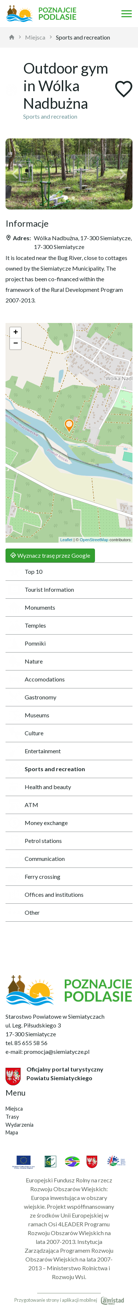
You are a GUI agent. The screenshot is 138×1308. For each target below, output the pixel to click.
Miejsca (35, 37)
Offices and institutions (46, 894)
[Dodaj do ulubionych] (123, 89)
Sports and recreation (83, 37)
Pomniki (27, 643)
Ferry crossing (34, 876)
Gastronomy (32, 697)
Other (24, 912)
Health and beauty (39, 787)
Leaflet (66, 540)
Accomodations (36, 679)
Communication (36, 859)
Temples (27, 625)
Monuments (31, 607)
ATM (23, 805)
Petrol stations (35, 841)
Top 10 (25, 571)
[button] (15, 173)
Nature (25, 661)
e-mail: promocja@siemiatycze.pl (47, 1051)
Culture (25, 733)
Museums (28, 715)
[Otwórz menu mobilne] (126, 13)
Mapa (12, 1132)
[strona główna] (12, 37)
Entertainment (34, 751)
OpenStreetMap (94, 540)
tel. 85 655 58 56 (26, 1042)
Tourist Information (41, 589)
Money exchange (38, 823)
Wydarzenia (19, 1125)
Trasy (12, 1117)
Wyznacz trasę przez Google (50, 555)
